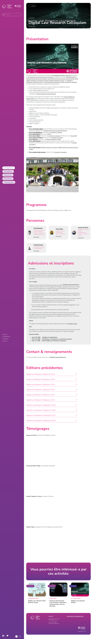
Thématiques (9, 182)
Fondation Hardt (72, 326)
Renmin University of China (57, 80)
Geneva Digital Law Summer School (46, 94)
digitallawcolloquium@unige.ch (71, 286)
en (19, 636)
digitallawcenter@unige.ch (54, 623)
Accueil (4, 334)
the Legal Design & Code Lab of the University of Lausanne (61, 82)
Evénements (8, 168)
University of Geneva (56, 132)
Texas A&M (74, 136)
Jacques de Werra (83, 229)
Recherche (8, 175)
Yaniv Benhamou (38, 230)
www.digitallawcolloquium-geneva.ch (61, 75)
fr (16, 636)
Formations (8, 171)
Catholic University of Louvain (49, 147)
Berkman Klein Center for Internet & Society (55, 131)
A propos (5, 338)
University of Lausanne (60, 152)
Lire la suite (36, 239)
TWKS (84, 631)
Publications (6, 336)
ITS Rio (49, 134)
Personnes (8, 179)
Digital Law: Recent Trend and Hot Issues (36, 603)
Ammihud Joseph (38, 247)
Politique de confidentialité (75, 616)
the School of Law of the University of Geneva (40, 77)
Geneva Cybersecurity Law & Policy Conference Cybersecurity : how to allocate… (57, 605)
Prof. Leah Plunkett (35, 141)
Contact (4, 341)
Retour (33, 6)
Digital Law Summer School (78, 603)
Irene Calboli (59, 231)
